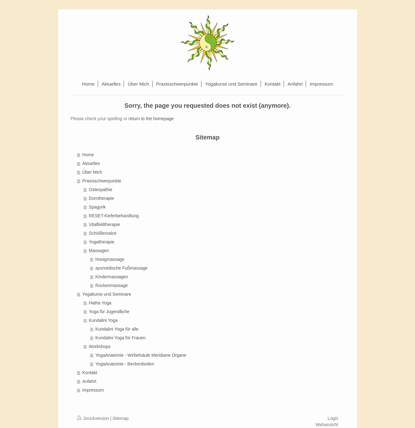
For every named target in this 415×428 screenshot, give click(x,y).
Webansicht (327, 424)
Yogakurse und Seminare (106, 294)
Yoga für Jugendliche (109, 311)
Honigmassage (109, 259)
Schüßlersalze (102, 233)
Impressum (93, 390)
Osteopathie (100, 189)
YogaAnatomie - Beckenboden (124, 363)
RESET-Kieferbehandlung (114, 215)
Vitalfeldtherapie (104, 224)
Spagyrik (97, 207)
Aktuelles (91, 163)
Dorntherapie (101, 198)
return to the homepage (151, 118)
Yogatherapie (101, 241)
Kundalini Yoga (103, 320)
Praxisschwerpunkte (101, 180)
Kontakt (89, 372)
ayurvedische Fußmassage (121, 268)
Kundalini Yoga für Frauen (120, 337)
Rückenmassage (111, 285)
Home (88, 154)
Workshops (100, 346)
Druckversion (93, 418)
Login (333, 418)
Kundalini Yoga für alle (117, 329)
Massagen (99, 250)
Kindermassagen (111, 276)
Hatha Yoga (100, 302)
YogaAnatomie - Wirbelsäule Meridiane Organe (140, 355)
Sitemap (121, 418)
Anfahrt (89, 381)
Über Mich (92, 172)
